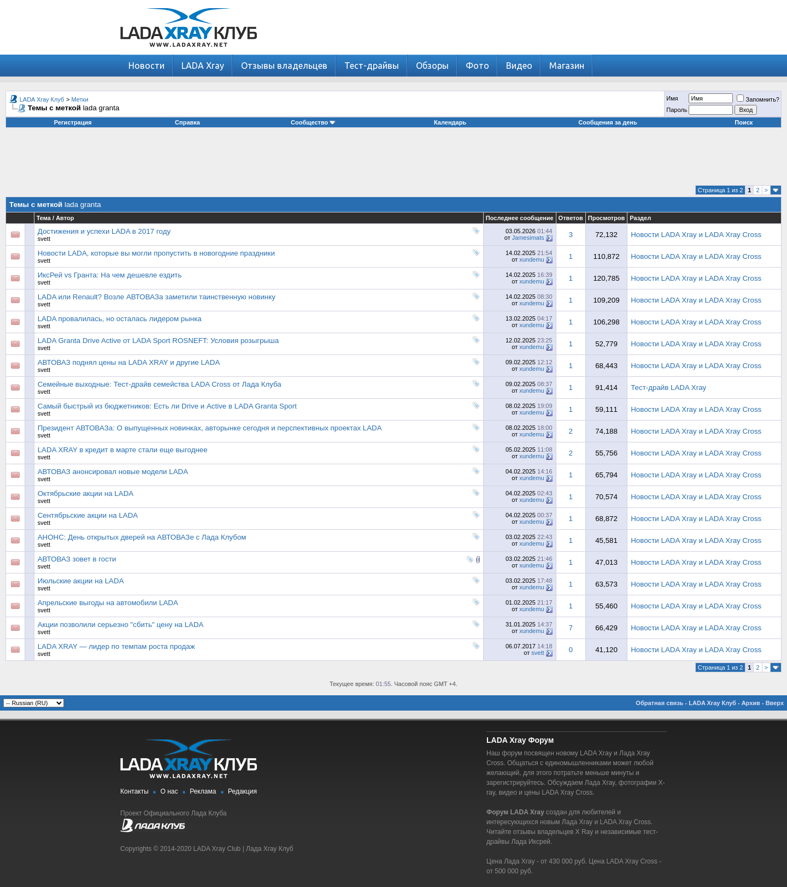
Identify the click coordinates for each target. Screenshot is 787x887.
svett (44, 238)
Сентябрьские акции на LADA (88, 515)
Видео (519, 65)
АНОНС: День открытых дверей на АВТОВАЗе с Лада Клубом (142, 537)
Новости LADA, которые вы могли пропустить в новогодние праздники (156, 253)
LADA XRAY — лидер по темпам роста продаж (116, 646)
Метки (80, 99)
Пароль (676, 110)
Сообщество (313, 122)
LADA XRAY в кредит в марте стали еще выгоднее (123, 450)
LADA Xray (202, 65)
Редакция (242, 791)
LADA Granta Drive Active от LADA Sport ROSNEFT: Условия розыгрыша (158, 340)
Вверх (775, 703)
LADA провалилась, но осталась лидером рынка (120, 319)
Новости (146, 65)
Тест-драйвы (371, 65)
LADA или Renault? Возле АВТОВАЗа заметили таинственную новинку (156, 297)
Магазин (566, 65)
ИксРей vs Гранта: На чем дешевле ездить (110, 275)
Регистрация (73, 122)
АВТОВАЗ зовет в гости (77, 559)
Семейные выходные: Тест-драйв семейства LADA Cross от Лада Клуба (159, 384)
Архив (751, 703)
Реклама (203, 791)
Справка (187, 122)
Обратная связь (659, 703)
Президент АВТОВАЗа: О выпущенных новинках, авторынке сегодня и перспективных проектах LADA (210, 428)
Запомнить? (758, 99)
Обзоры (432, 65)
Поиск (744, 122)
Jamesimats (528, 237)
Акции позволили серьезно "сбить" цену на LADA (121, 624)
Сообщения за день (607, 122)
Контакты (134, 791)
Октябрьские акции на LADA (85, 493)
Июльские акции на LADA (81, 581)
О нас (169, 791)
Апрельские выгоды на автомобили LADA (108, 603)
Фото (477, 65)
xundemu (531, 259)
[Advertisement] (393, 160)
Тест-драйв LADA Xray (668, 387)
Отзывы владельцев (284, 65)
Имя (672, 98)
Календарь (450, 122)
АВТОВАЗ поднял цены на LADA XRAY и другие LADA (129, 362)
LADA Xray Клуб (42, 99)
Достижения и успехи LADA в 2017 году (104, 231)
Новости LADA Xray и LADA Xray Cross (696, 234)
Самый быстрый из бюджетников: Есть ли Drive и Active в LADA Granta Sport (167, 406)
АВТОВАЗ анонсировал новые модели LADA (113, 472)
